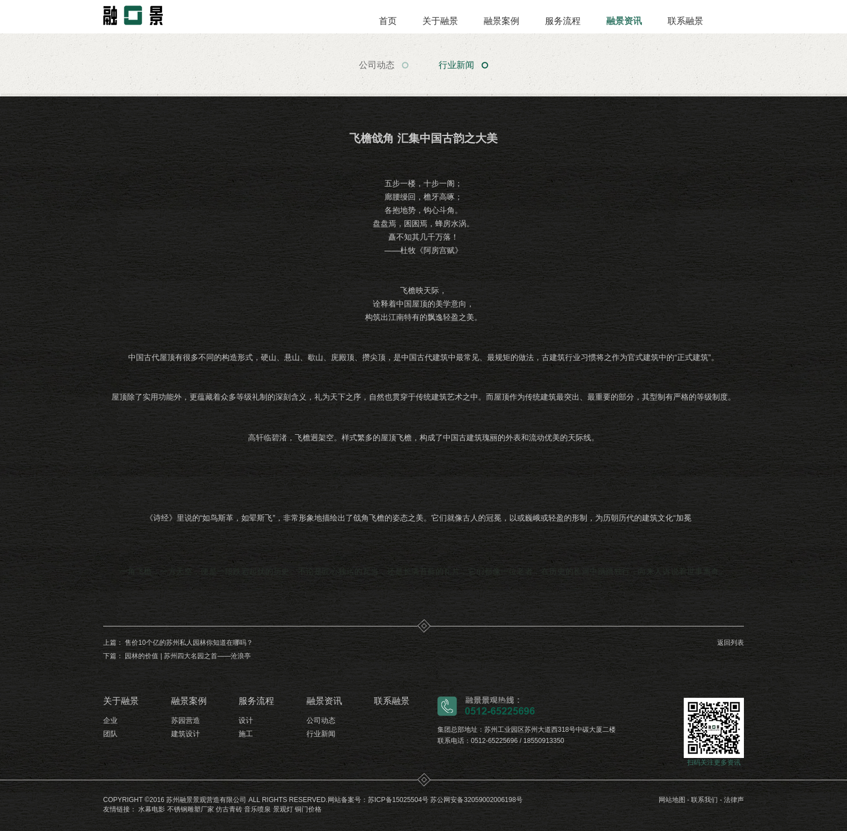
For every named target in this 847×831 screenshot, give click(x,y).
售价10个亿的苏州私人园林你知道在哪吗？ (188, 643)
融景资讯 (624, 21)
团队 (110, 734)
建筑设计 (185, 734)
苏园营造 (185, 720)
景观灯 (283, 809)
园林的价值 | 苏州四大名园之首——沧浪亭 (188, 656)
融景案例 (501, 21)
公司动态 (377, 65)
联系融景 (685, 21)
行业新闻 (456, 65)
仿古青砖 (229, 809)
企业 (110, 720)
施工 (245, 734)
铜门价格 (308, 809)
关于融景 (440, 21)
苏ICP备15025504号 (398, 800)
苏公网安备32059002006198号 (476, 800)
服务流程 (563, 21)
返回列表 (730, 643)
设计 (245, 720)
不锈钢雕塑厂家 (190, 809)
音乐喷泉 (257, 809)
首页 (388, 21)
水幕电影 (151, 809)
